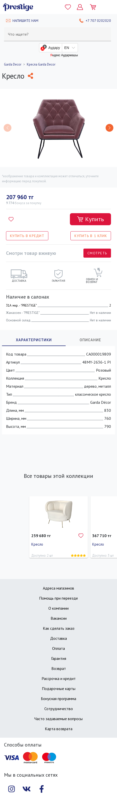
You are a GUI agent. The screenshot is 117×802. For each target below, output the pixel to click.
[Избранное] (68, 7)
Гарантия (58, 658)
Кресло (37, 544)
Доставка (58, 638)
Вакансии (59, 618)
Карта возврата (58, 728)
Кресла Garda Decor (41, 64)
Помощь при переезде (58, 598)
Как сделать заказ (58, 628)
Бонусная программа (58, 698)
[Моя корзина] (95, 7)
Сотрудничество (58, 708)
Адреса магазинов (58, 588)
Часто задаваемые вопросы (58, 718)
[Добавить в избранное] (11, 219)
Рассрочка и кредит (59, 678)
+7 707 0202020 (98, 20)
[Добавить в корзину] (90, 219)
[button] (109, 127)
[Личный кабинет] (80, 7)
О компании (58, 608)
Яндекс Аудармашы (64, 55)
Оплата (58, 648)
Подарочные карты (58, 688)
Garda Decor (12, 64)
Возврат (58, 668)
